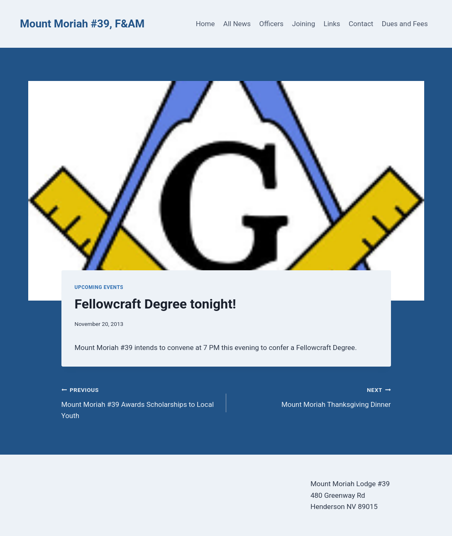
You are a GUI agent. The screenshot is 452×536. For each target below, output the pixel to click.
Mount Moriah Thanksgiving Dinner (312, 396)
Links (332, 24)
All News (237, 24)
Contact (361, 24)
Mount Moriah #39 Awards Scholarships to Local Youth (140, 402)
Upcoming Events (99, 287)
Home (205, 24)
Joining (303, 24)
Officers (271, 24)
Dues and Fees (405, 24)
